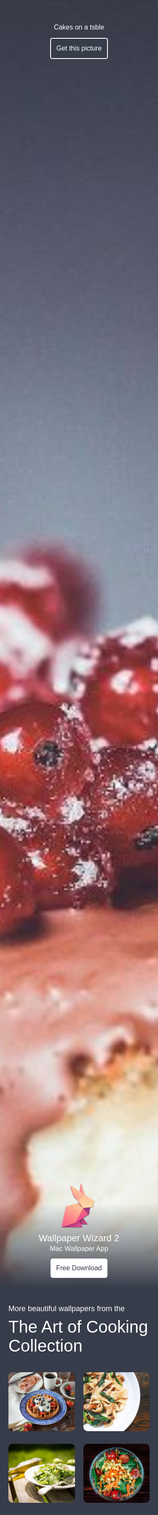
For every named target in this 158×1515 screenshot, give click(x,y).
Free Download (79, 1268)
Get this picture (79, 48)
